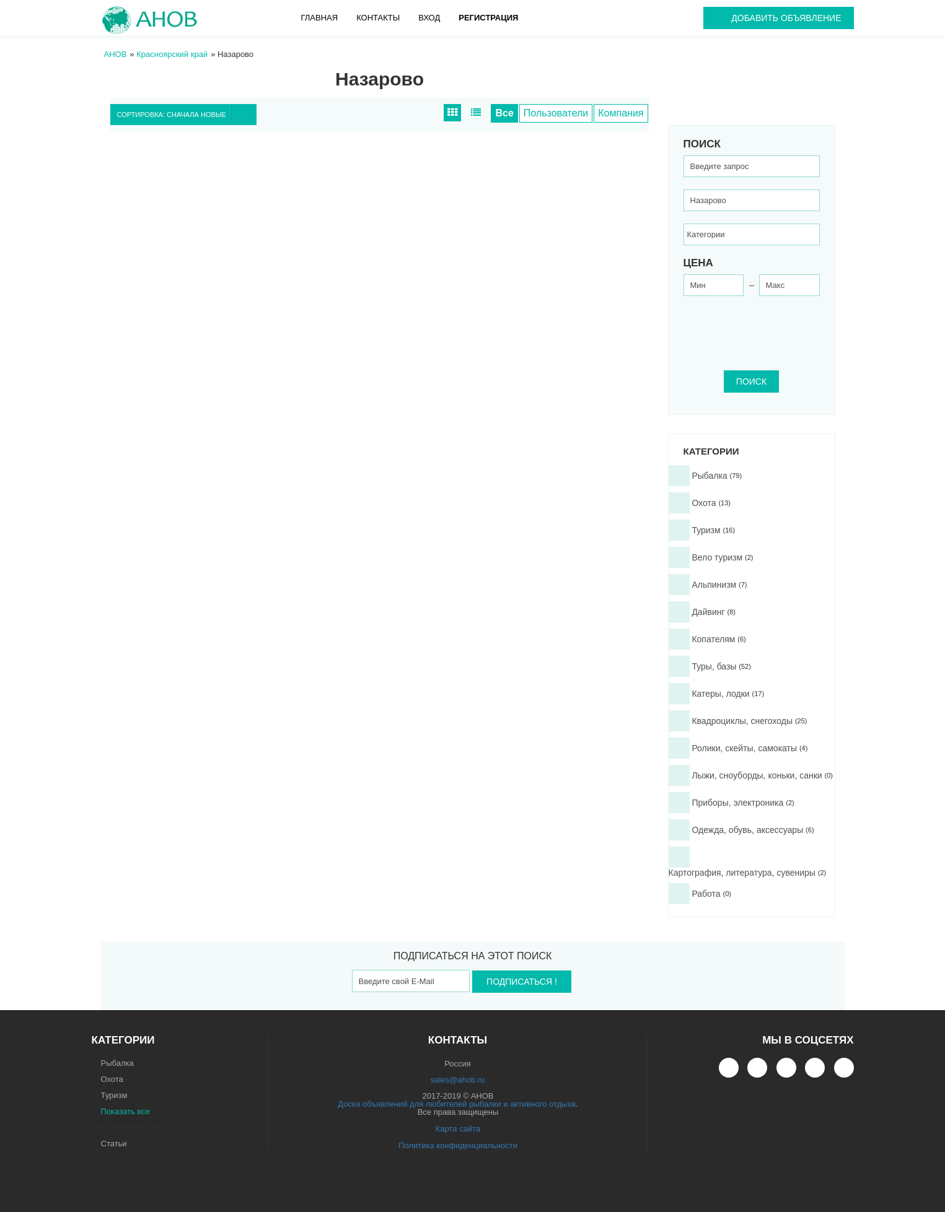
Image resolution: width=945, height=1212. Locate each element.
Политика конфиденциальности (457, 1145)
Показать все (125, 1111)
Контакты (378, 17)
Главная (319, 17)
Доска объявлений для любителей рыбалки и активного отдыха (457, 1104)
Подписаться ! (521, 982)
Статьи (114, 1143)
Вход (429, 17)
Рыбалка (117, 1063)
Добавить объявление (786, 18)
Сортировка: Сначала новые (186, 114)
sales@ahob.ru (458, 1079)
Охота (112, 1079)
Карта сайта (458, 1128)
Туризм (114, 1095)
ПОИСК (751, 381)
